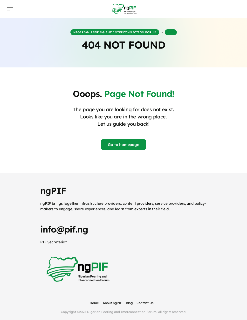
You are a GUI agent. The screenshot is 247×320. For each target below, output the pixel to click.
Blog (129, 303)
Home (94, 303)
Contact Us (145, 303)
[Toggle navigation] (10, 9)
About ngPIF (112, 303)
